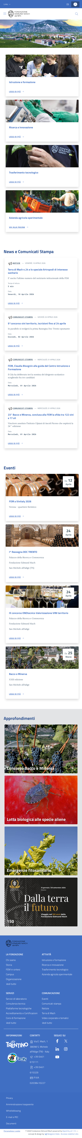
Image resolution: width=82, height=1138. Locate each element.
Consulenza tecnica (15, 1005)
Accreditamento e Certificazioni (21, 1015)
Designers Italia (52, 1135)
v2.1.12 (73, 1133)
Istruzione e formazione (23, 82)
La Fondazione (14, 956)
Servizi (10, 995)
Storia (9, 967)
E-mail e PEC (12, 1119)
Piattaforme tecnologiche (19, 1010)
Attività (46, 956)
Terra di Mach (48, 1015)
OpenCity (66, 1133)
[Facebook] (57, 1043)
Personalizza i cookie (12, 1133)
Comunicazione (51, 995)
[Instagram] (65, 1051)
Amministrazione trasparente (20, 1106)
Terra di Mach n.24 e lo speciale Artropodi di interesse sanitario (39, 272)
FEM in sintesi (13, 971)
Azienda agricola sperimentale (26, 218)
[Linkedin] (57, 1051)
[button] (7, 4)
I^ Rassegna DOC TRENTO (24, 554)
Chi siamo (11, 962)
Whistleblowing (13, 1113)
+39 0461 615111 (37, 1061)
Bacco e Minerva (18, 676)
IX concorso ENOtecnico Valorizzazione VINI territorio (39, 615)
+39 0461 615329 (37, 1071)
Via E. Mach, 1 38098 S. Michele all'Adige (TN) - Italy (39, 1049)
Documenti (11, 1125)
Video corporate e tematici (55, 1020)
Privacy (9, 1100)
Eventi (45, 1001)
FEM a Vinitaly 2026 (21, 503)
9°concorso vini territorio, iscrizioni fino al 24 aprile (38, 324)
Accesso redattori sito (69, 1135)
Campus (10, 976)
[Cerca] (76, 14)
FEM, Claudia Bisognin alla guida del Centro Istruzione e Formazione (40, 368)
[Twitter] (65, 1043)
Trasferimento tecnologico (24, 173)
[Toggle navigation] (5, 13)
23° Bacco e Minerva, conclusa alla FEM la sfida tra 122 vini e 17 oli (40, 418)
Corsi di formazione (16, 1020)
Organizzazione (13, 981)
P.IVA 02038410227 (37, 1082)
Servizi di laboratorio (16, 1001)
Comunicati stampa (23, 317)
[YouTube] (57, 1059)
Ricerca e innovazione (21, 128)
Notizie (16, 263)
